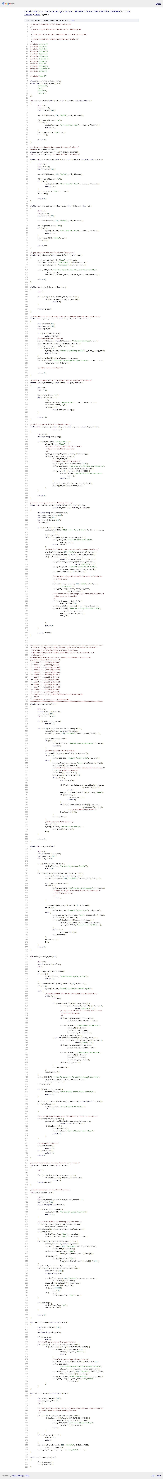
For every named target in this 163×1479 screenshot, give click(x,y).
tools (127, 11)
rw (66, 11)
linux (47, 11)
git (61, 11)
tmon (37, 14)
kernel (27, 11)
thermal (28, 14)
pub (35, 11)
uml (71, 11)
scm (41, 11)
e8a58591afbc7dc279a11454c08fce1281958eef (97, 11)
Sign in (158, 4)
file (72, 20)
